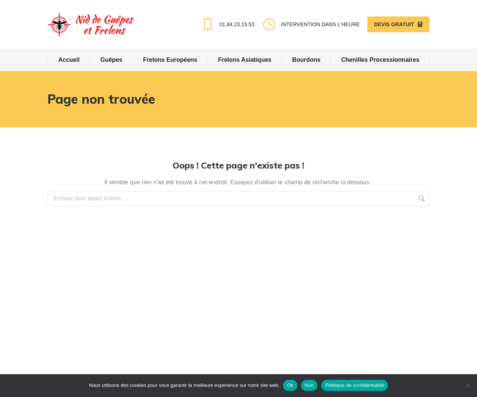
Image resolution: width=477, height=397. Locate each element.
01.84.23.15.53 (227, 24)
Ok (290, 385)
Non (309, 385)
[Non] (467, 385)
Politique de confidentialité (354, 385)
